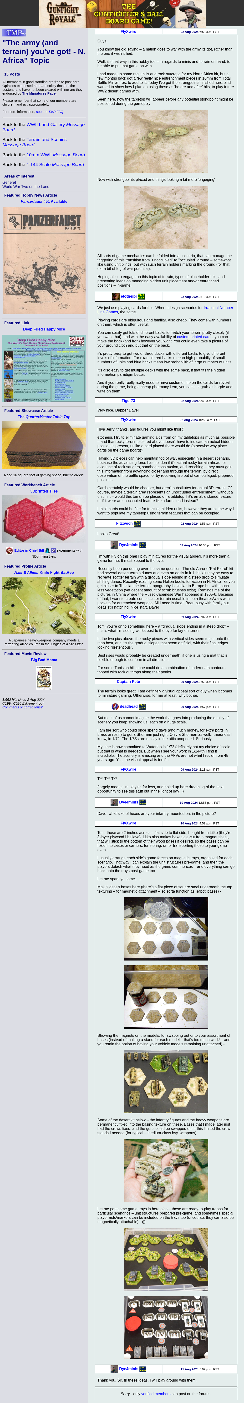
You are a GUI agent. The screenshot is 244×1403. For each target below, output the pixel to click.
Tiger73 (128, 401)
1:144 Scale (55, 164)
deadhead (129, 706)
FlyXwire (128, 32)
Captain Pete (128, 682)
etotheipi (129, 296)
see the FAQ (49, 112)
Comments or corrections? (22, 707)
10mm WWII (55, 154)
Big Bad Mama (44, 660)
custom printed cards (195, 337)
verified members (156, 1394)
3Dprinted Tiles (44, 491)
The (44, 417)
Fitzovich (124, 523)
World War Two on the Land (25, 187)
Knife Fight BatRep (44, 572)
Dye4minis (128, 545)
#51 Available (44, 201)
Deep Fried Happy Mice (44, 329)
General (9, 182)
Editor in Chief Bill (29, 550)
